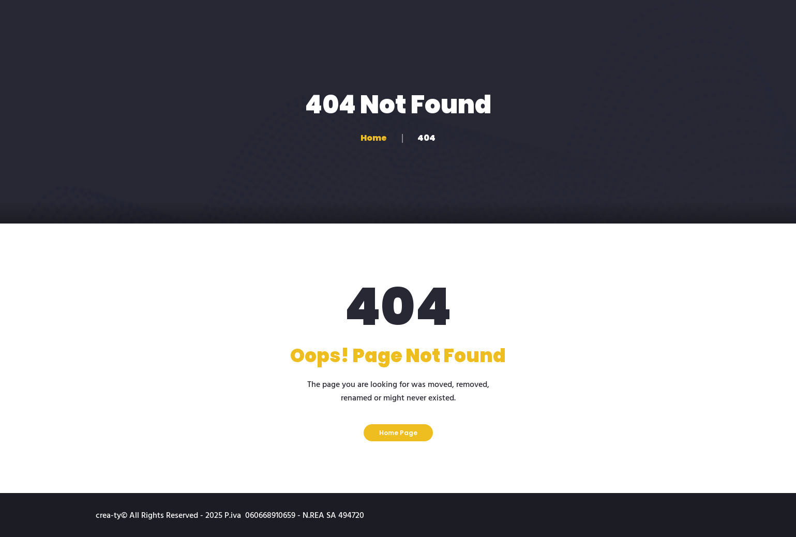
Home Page (398, 432)
